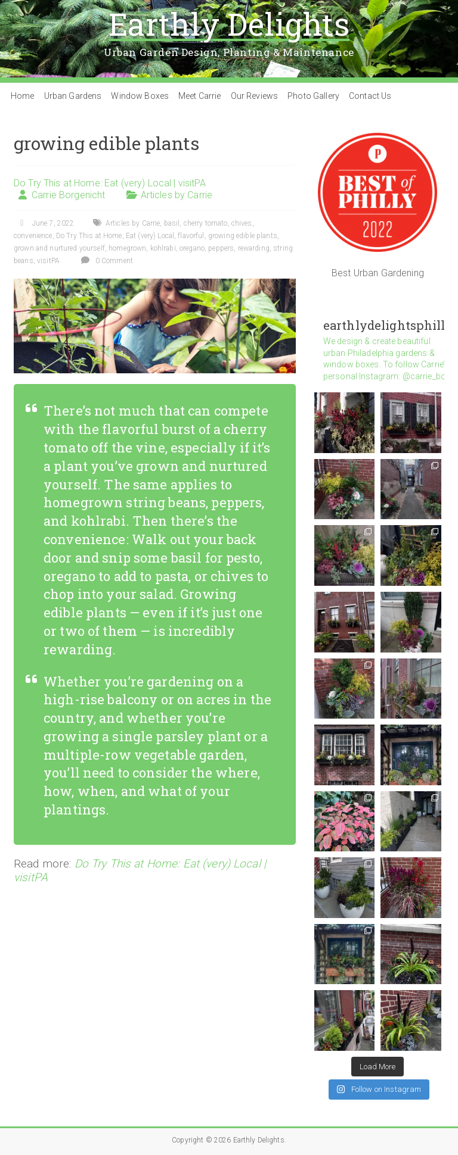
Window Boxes (140, 96)
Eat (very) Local (150, 236)
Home (23, 96)
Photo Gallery (313, 96)
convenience (33, 236)
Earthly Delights (229, 24)
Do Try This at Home (89, 236)
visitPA (48, 261)
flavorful (191, 236)
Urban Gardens (73, 96)
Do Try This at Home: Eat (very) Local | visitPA (110, 183)
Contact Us (370, 96)
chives (241, 223)
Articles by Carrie (177, 195)
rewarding (254, 248)
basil (172, 223)
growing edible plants (242, 236)
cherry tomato (206, 223)
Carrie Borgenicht (68, 195)
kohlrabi (163, 248)
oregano (192, 248)
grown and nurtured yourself (59, 248)
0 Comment (105, 261)
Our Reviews (254, 96)
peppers (221, 248)
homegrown (127, 248)
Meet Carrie (199, 96)
